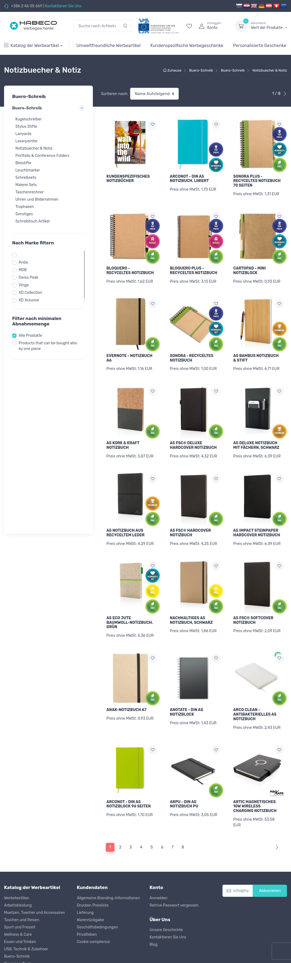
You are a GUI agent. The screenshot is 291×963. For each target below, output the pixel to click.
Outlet (9, 958)
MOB (23, 270)
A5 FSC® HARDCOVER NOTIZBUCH (190, 519)
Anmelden (158, 870)
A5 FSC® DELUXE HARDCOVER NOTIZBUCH (193, 435)
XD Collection (30, 292)
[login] (211, 26)
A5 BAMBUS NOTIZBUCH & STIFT (256, 351)
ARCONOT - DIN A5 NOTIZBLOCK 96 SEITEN (128, 780)
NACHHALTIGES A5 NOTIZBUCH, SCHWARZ (191, 603)
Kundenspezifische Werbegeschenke (186, 45)
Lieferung (85, 885)
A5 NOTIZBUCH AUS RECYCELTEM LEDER (125, 519)
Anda (23, 262)
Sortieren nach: (114, 94)
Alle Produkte (30, 335)
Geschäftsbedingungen (97, 900)
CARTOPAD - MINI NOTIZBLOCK (249, 267)
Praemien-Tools (17, 936)
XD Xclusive (29, 300)
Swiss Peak (28, 277)
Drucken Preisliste (93, 878)
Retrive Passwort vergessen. (174, 878)
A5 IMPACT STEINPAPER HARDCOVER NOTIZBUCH (256, 519)
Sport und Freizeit (19, 900)
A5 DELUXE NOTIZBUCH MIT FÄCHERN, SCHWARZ (256, 435)
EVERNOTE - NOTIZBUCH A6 (129, 351)
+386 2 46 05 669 (26, 6)
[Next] (275, 820)
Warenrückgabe (90, 892)
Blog (153, 917)
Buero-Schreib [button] (48, 108)
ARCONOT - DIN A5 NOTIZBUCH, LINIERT (189, 178)
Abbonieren (270, 863)
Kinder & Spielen (18, 943)
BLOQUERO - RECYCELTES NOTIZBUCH (130, 267)
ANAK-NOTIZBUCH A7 (126, 689)
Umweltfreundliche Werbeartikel (108, 45)
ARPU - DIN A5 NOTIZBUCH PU (184, 780)
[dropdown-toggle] (241, 26)
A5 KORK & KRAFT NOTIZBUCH (122, 435)
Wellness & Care (18, 907)
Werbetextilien (16, 870)
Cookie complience (93, 914)
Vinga (24, 285)
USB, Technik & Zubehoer (26, 922)
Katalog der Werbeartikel (31, 45)
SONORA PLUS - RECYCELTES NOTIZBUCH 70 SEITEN (256, 181)
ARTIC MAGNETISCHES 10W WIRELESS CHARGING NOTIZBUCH (254, 783)
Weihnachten (15, 951)
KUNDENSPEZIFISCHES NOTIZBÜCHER (128, 178)
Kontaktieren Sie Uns (63, 6)
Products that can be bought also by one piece (48, 346)
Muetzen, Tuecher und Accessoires (34, 885)
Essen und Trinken (20, 914)
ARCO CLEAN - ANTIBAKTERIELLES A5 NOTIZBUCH (254, 694)
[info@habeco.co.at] (237, 864)
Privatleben (87, 907)
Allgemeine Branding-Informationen (108, 870)
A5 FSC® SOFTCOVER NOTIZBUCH (253, 603)
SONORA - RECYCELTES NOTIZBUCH (191, 351)
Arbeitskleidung (18, 878)
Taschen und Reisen (21, 892)
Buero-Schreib (17, 929)
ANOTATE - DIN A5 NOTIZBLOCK (186, 691)
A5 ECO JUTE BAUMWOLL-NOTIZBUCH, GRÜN (129, 605)
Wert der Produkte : (269, 25)
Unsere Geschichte (166, 902)
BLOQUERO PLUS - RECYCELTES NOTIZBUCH (193, 267)
